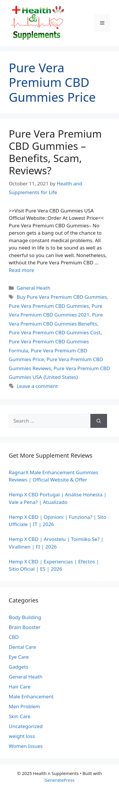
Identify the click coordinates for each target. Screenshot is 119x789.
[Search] (98, 421)
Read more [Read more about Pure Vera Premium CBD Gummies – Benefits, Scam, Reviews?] (21, 270)
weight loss (22, 736)
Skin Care (19, 716)
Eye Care (19, 656)
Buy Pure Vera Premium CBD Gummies (62, 297)
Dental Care (22, 647)
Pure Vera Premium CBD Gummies (49, 306)
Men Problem (24, 706)
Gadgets (18, 666)
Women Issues (26, 746)
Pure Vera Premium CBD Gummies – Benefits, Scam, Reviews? (55, 152)
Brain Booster (25, 627)
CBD (14, 637)
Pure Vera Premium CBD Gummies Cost (54, 332)
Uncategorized (26, 726)
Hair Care (20, 686)
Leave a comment (37, 386)
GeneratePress (59, 780)
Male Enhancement (31, 696)
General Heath (33, 287)
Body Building (25, 617)
